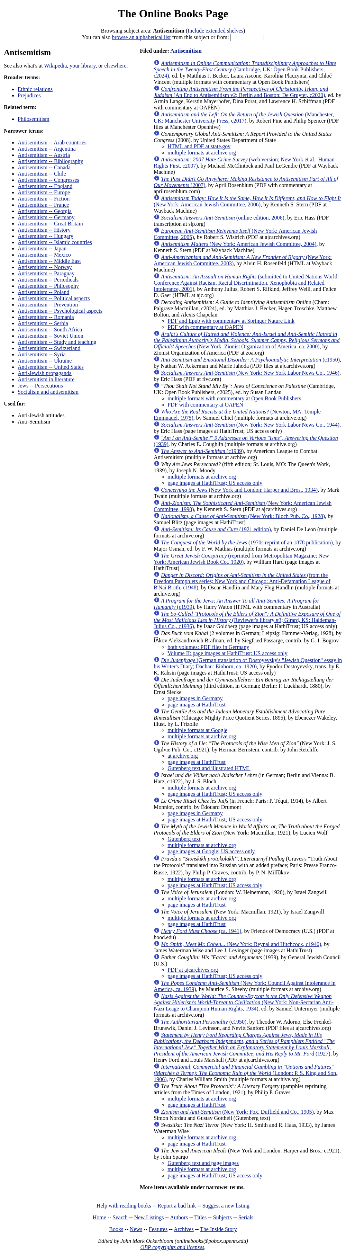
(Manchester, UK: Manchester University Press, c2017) (244, 118)
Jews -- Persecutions (40, 386)
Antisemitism (186, 51)
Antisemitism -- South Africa (50, 329)
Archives (184, 1229)
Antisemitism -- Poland (43, 292)
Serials (246, 1217)
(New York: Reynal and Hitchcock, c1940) (241, 944)
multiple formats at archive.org (201, 152)
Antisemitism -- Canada (44, 167)
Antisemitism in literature (46, 379)
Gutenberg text (183, 839)
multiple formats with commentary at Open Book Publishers (234, 398)
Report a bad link (176, 1206)
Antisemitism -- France (43, 205)
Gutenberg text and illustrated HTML (209, 768)
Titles (200, 1217)
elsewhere (115, 66)
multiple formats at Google (197, 730)
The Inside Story (218, 1229)
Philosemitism (33, 119)
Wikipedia (55, 66)
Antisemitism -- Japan (42, 248)
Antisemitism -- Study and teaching (57, 342)
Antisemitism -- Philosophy (48, 286)
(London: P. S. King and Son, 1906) (245, 1073)
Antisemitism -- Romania (46, 317)
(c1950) (250, 360)
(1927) (244, 1044)
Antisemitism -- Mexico (44, 255)
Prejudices (29, 95)
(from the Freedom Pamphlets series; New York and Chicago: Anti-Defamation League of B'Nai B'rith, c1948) (242, 581)
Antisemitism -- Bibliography (50, 161)
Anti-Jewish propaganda (45, 373)
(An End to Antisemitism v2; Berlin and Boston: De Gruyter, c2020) (241, 92)
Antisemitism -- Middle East (49, 261)
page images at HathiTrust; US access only (214, 483)
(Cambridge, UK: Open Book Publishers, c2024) (245, 69)
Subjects (222, 1217)
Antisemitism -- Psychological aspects (60, 311)
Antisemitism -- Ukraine (45, 361)
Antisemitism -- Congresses (48, 180)
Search (120, 1217)
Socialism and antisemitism (48, 392)
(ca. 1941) (201, 931)
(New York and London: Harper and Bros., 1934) (239, 490)
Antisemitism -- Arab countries (52, 142)
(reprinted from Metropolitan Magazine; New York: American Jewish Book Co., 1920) (241, 559)
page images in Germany (195, 698)
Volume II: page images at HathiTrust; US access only (227, 653)
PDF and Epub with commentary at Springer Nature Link (230, 321)
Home (99, 1217)
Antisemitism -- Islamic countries (55, 242)
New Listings (149, 1217)
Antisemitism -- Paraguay (46, 273)
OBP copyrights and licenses (172, 1247)
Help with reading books (124, 1206)
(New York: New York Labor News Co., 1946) (250, 373)
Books (116, 1229)
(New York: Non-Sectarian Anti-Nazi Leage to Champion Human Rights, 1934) (244, 1002)
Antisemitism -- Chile (42, 174)
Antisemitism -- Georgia (45, 211)
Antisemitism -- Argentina (47, 149)
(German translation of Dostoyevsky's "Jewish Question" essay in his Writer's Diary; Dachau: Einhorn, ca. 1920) (248, 663)
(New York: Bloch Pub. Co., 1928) (243, 516)
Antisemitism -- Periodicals (48, 280)
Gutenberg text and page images (203, 1163)
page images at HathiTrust (196, 704)
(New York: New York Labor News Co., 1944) (250, 425)
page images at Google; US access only (211, 851)
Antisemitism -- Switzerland (49, 348)
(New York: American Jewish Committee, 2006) (247, 201)
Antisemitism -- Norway (45, 267)
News (136, 1229)
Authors (179, 1217)
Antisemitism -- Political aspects (54, 298)
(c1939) (202, 451)
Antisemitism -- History (44, 230)
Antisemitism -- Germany (46, 217)
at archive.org (182, 756)
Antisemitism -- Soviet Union (50, 336)
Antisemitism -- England (45, 186)
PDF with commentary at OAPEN (205, 327)
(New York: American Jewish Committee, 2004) (238, 244)
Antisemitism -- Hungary (45, 236)
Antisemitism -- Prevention (48, 305)
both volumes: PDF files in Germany (208, 647)
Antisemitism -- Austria (44, 155)
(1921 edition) (216, 529)
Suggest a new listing (225, 1206)
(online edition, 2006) (222, 218)
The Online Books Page (173, 13)
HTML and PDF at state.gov (198, 146)
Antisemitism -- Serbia (43, 323)
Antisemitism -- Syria (42, 354)
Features (158, 1229)
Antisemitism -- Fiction (44, 199)
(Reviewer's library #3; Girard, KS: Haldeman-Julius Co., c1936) (247, 620)
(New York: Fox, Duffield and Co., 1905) (237, 1112)
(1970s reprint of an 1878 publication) (247, 542)
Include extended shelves (215, 31)
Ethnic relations (35, 89)
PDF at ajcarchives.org (192, 970)
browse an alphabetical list (141, 37)
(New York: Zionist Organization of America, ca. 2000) (246, 340)
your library (82, 66)
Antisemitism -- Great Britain (50, 223)
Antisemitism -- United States (51, 367)
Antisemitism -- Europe (44, 192)
